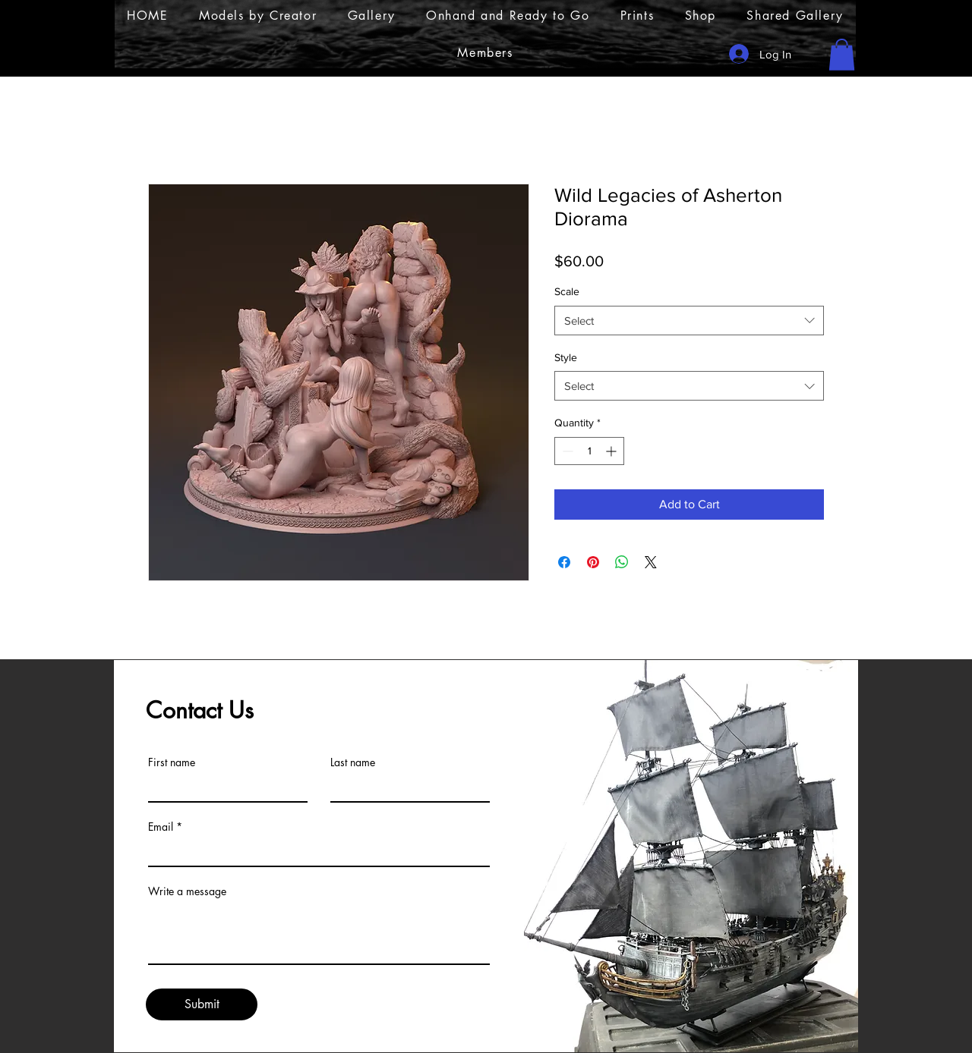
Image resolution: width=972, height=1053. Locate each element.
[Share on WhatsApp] (622, 562)
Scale (566, 291)
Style (565, 357)
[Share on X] (651, 562)
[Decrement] (566, 451)
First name (171, 762)
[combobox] (689, 320)
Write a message (187, 891)
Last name (352, 762)
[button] (841, 55)
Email (160, 827)
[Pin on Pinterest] (593, 562)
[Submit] (201, 1004)
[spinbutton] (589, 451)
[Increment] (612, 451)
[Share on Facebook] (564, 562)
